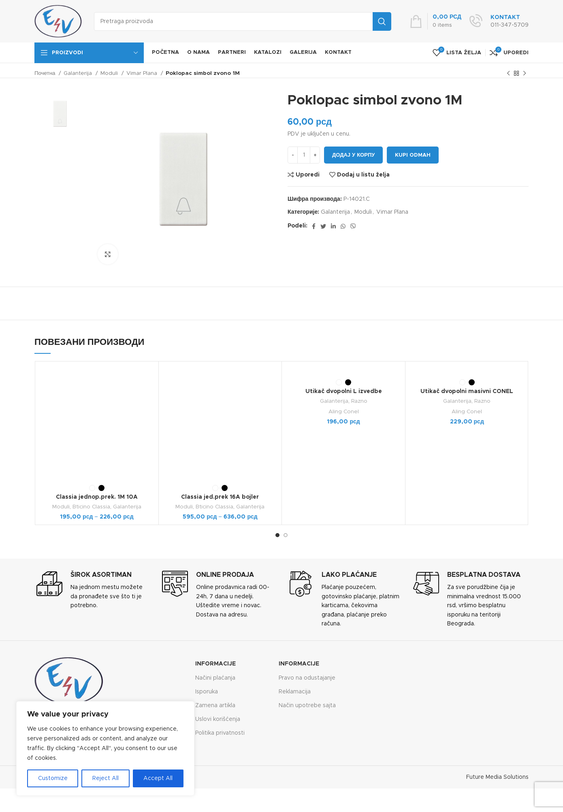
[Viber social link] (353, 226)
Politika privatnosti (220, 733)
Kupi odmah (413, 155)
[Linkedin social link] (333, 226)
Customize (53, 778)
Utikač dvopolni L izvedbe (343, 391)
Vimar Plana (142, 73)
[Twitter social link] (323, 226)
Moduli (109, 73)
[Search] (242, 21)
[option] (59, 113)
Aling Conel (343, 412)
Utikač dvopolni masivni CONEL (466, 391)
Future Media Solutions (497, 777)
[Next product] (524, 74)
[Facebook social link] (313, 226)
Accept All (158, 778)
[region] (105, 748)
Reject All (105, 778)
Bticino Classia (91, 507)
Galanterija (79, 73)
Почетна (45, 73)
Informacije (215, 664)
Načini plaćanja (215, 678)
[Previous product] (508, 74)
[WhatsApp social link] (343, 226)
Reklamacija (295, 692)
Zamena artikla (215, 705)
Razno (359, 401)
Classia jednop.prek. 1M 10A (97, 497)
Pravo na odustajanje (307, 678)
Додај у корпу (353, 155)
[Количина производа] (304, 155)
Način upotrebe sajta (307, 705)
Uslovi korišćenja (217, 719)
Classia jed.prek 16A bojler (220, 497)
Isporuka (206, 692)
